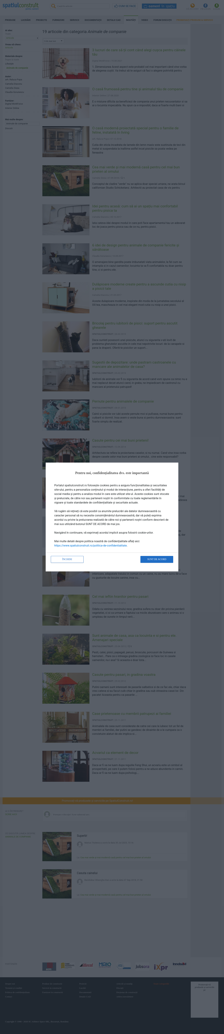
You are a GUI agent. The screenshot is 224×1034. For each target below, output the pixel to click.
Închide (67, 559)
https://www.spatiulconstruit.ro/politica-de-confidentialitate (90, 545)
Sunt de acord (156, 559)
